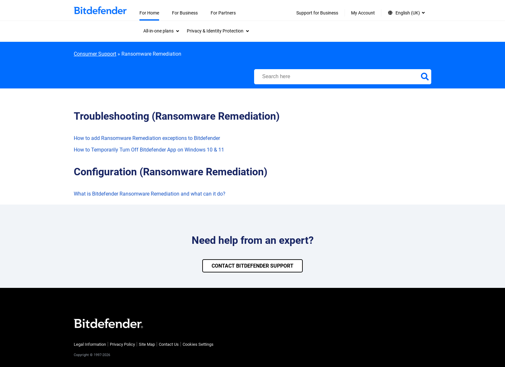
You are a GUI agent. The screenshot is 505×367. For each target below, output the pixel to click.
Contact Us (169, 344)
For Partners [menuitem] (223, 12)
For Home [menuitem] (149, 12)
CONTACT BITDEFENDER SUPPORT (252, 266)
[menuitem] (161, 31)
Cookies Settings (198, 344)
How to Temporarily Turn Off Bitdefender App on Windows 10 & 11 (149, 150)
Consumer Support (95, 54)
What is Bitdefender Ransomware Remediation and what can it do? (149, 194)
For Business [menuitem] (185, 12)
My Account (363, 12)
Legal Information (90, 344)
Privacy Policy (122, 344)
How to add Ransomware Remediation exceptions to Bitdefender (147, 138)
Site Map (147, 344)
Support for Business (317, 12)
